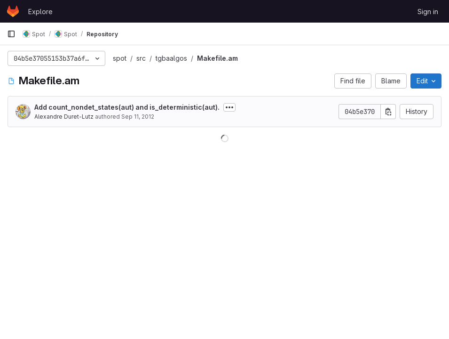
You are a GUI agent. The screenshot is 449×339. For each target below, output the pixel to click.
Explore (40, 12)
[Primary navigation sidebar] (11, 33)
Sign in (427, 12)
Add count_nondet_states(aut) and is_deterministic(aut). (127, 107)
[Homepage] (13, 11)
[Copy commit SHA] (388, 111)
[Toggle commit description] (229, 107)
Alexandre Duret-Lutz (64, 116)
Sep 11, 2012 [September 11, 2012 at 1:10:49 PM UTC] (137, 116)
